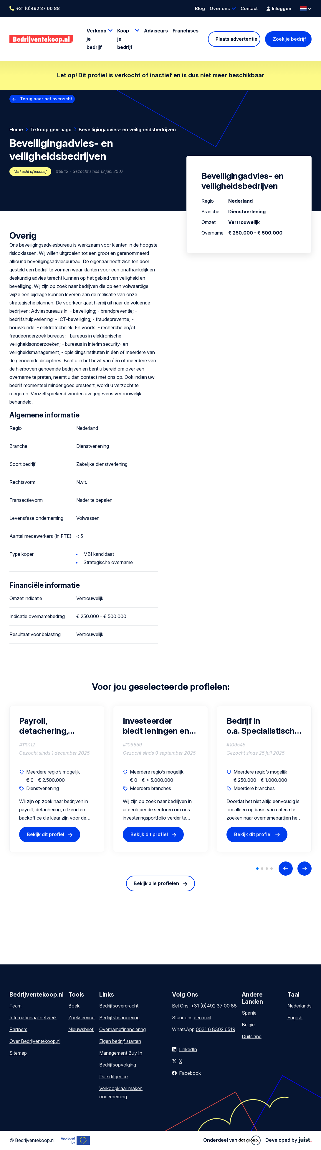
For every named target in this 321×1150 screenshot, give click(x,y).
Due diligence (113, 1076)
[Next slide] (304, 868)
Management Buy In (120, 1053)
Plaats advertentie (236, 39)
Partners (18, 1029)
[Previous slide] (286, 868)
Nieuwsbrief (81, 1029)
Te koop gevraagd (51, 129)
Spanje (249, 1013)
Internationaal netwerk (33, 1017)
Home (16, 129)
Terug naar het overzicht (46, 98)
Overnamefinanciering (122, 1029)
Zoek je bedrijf (289, 39)
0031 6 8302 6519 (215, 1029)
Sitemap (18, 1053)
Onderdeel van (232, 1140)
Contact (249, 8)
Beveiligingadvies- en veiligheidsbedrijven (127, 129)
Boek (74, 1006)
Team (15, 1006)
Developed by (288, 1140)
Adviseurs (156, 31)
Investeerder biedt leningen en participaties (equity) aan (156, 726)
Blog (200, 8)
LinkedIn (188, 1049)
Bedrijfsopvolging (117, 1065)
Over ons (220, 8)
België (248, 1025)
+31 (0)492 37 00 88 (38, 8)
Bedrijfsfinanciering (119, 1017)
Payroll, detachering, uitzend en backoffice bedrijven (43, 726)
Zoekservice (81, 1017)
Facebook (190, 1073)
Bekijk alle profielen (156, 883)
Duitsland (252, 1036)
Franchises (185, 31)
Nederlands (299, 1006)
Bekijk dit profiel (45, 835)
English (294, 1017)
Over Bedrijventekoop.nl (34, 1041)
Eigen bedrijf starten (120, 1041)
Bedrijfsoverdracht (118, 1006)
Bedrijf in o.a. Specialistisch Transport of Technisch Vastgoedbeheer (260, 726)
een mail (202, 1017)
